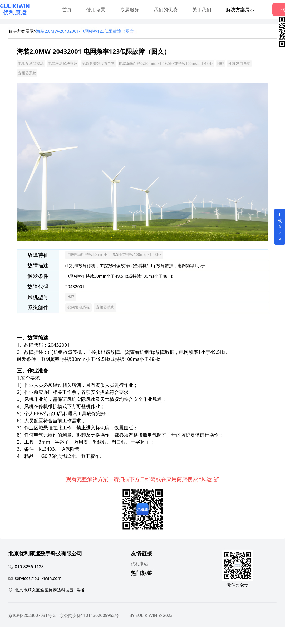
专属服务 (129, 9)
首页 (67, 9)
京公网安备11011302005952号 (89, 615)
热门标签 (141, 573)
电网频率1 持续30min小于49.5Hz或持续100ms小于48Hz (166, 63)
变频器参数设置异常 (98, 63)
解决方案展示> (22, 31)
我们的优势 (166, 9)
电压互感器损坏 (31, 63)
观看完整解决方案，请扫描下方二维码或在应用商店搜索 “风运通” (142, 479)
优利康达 (139, 563)
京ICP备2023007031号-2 (32, 615)
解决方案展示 (240, 9)
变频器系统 (27, 72)
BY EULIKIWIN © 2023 (151, 615)
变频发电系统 (239, 63)
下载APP (280, 226)
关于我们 (201, 9)
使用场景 (95, 9)
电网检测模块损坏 (62, 63)
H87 (220, 63)
